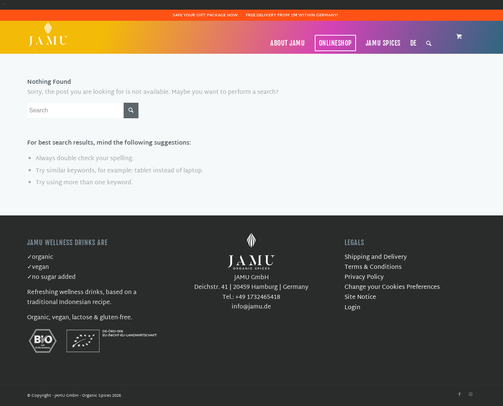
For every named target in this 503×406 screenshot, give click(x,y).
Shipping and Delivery (375, 257)
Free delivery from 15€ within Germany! (292, 15)
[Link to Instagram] (470, 394)
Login (352, 308)
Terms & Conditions (373, 267)
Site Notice (360, 297)
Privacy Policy (364, 277)
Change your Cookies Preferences (392, 287)
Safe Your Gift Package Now (205, 15)
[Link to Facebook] (459, 394)
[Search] (429, 43)
